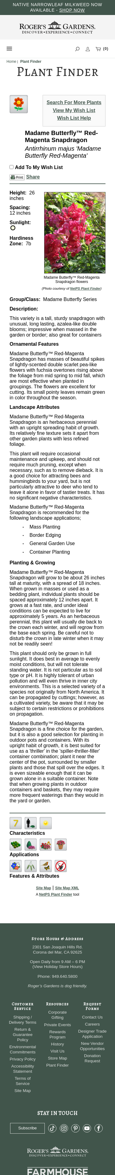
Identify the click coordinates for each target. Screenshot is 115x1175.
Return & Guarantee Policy (23, 1034)
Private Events (57, 1024)
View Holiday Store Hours (57, 966)
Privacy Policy (23, 1059)
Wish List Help (74, 118)
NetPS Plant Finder (85, 288)
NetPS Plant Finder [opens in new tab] (55, 894)
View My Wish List (74, 110)
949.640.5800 (64, 976)
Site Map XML (67, 888)
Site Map (43, 888)
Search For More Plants (74, 102)
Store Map (57, 1058)
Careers (92, 1024)
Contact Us (92, 1017)
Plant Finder (57, 1065)
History (57, 1044)
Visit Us (58, 1051)
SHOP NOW (72, 10)
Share (33, 176)
